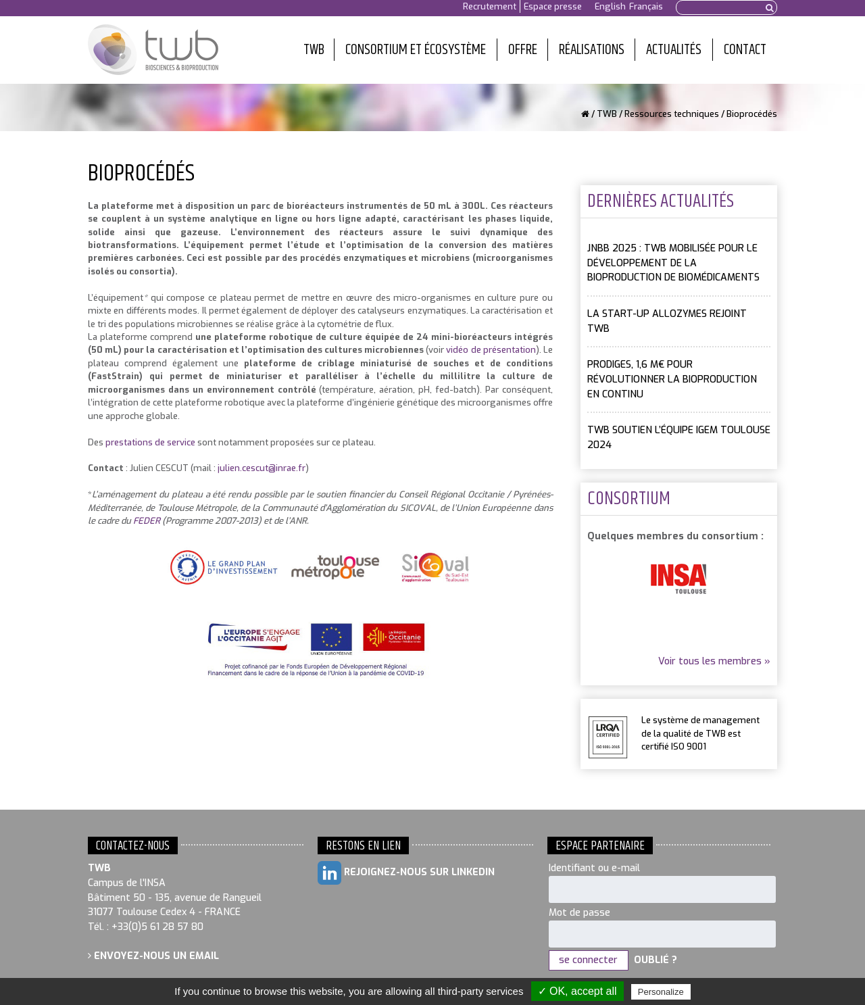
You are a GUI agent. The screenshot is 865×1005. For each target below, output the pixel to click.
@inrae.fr (286, 468)
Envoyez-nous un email (153, 956)
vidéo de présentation (490, 350)
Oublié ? (655, 960)
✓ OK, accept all (577, 991)
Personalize (661, 992)
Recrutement (489, 6)
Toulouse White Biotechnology (153, 50)
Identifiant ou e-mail (594, 868)
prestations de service (150, 442)
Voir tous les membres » (714, 661)
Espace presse (553, 6)
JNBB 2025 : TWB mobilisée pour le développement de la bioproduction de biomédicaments (673, 263)
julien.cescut (243, 468)
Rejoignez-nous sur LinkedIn (406, 873)
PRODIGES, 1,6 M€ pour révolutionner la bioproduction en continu (672, 379)
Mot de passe (579, 912)
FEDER (146, 520)
